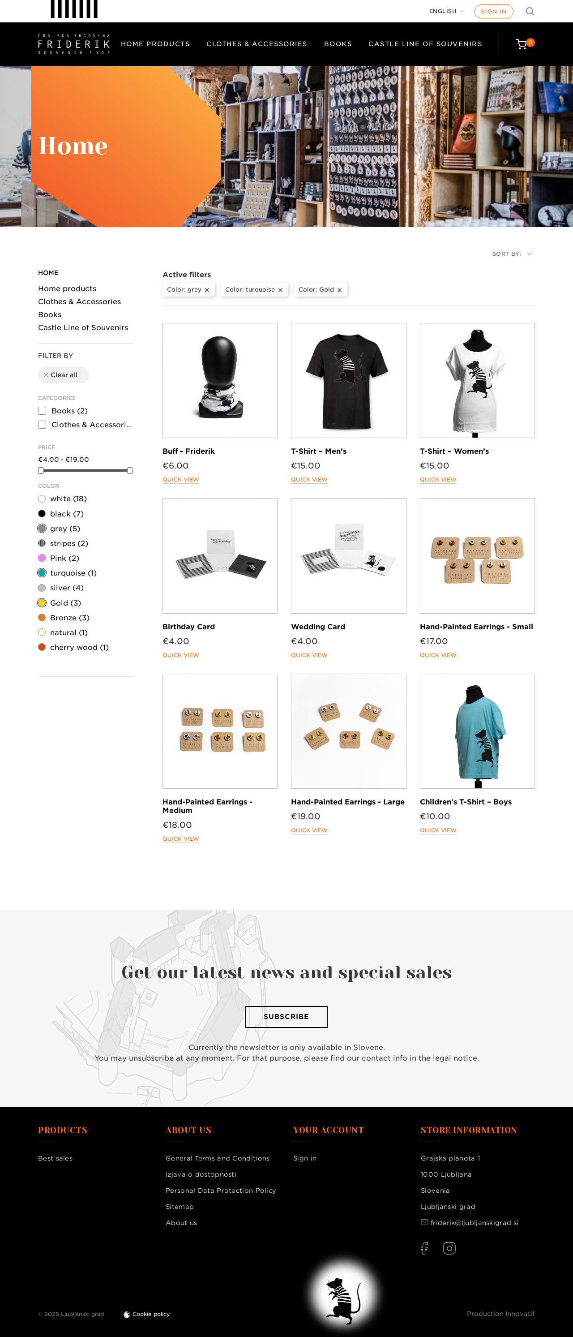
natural (69, 632)
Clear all (60, 374)
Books (338, 43)
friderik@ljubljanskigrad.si (474, 1222)
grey (65, 528)
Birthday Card (188, 627)
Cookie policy (151, 1314)
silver (67, 588)
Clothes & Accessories (257, 43)
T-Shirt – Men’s (318, 451)
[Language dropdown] (446, 11)
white (68, 498)
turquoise (73, 573)
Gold (65, 603)
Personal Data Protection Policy (221, 1190)
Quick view (180, 479)
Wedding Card (318, 627)
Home (48, 272)
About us (181, 1222)
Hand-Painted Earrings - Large (348, 802)
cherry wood (79, 647)
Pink (64, 558)
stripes (69, 543)
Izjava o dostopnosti (201, 1174)
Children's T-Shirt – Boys (466, 802)
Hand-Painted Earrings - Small (476, 627)
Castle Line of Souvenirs (425, 43)
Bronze (70, 618)
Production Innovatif (501, 1313)
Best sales (55, 1158)
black (67, 514)
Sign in (494, 11)
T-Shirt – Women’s (454, 451)
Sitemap (180, 1206)
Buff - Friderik (188, 451)
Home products (155, 43)
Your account (328, 1130)
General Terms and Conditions (217, 1158)
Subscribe (286, 1017)
